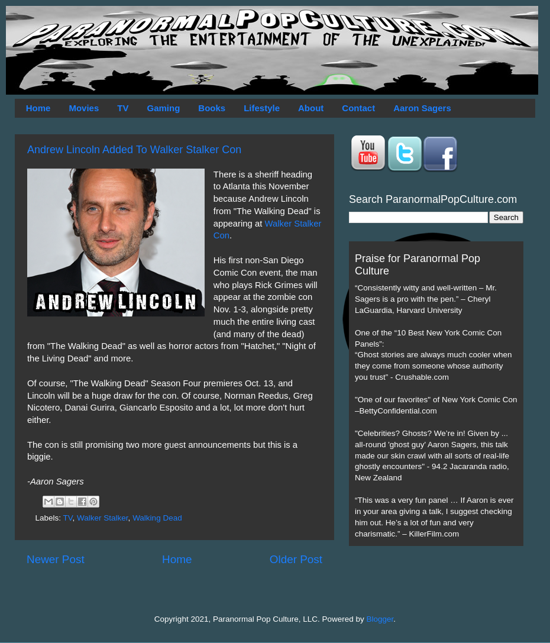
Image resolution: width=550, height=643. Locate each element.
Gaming (163, 108)
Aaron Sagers (422, 108)
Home (38, 108)
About (310, 108)
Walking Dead (157, 517)
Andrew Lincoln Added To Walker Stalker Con (134, 150)
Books (211, 108)
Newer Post (56, 559)
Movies (84, 108)
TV (122, 108)
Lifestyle (262, 108)
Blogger (380, 619)
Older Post (296, 559)
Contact (358, 108)
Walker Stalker (102, 517)
